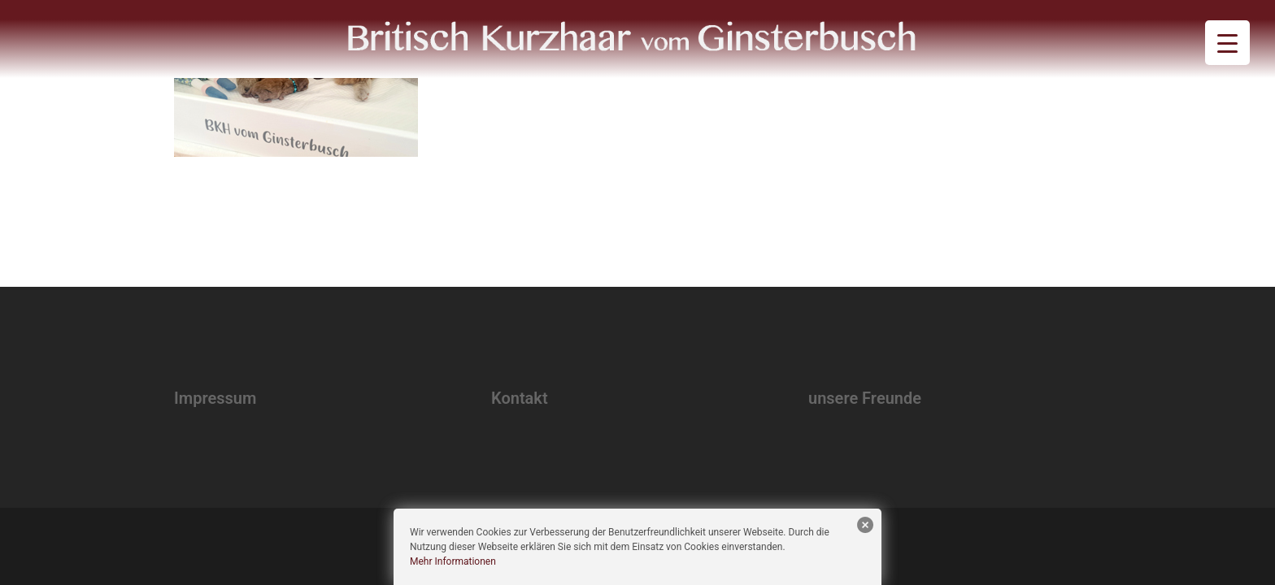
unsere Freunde (864, 398)
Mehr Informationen (453, 561)
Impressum (215, 398)
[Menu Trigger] (1227, 42)
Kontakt (519, 398)
